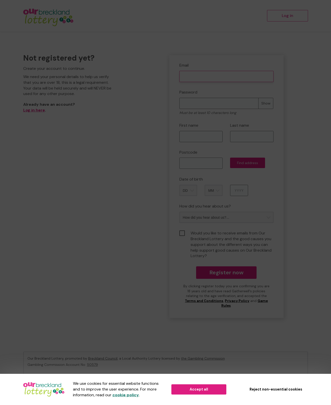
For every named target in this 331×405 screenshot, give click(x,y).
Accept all (199, 389)
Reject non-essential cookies (276, 389)
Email (184, 65)
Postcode (188, 152)
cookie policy (125, 395)
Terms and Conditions (204, 301)
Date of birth (191, 179)
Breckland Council (102, 358)
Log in (287, 15)
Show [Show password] (266, 103)
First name (188, 125)
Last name (239, 125)
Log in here (34, 110)
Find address (247, 163)
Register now (226, 272)
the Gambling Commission (203, 358)
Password (188, 92)
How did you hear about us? (205, 206)
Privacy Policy (237, 301)
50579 (92, 364)
